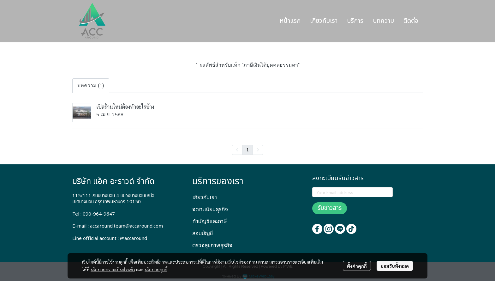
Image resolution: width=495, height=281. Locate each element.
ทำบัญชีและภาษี (209, 221)
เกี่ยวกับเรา (204, 197)
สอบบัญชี (202, 233)
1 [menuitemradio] (247, 149)
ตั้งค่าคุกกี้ (357, 266)
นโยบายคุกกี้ (156, 269)
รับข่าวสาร (330, 208)
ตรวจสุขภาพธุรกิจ (212, 245)
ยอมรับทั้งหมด (395, 266)
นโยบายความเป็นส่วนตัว (113, 269)
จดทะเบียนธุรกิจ (210, 209)
